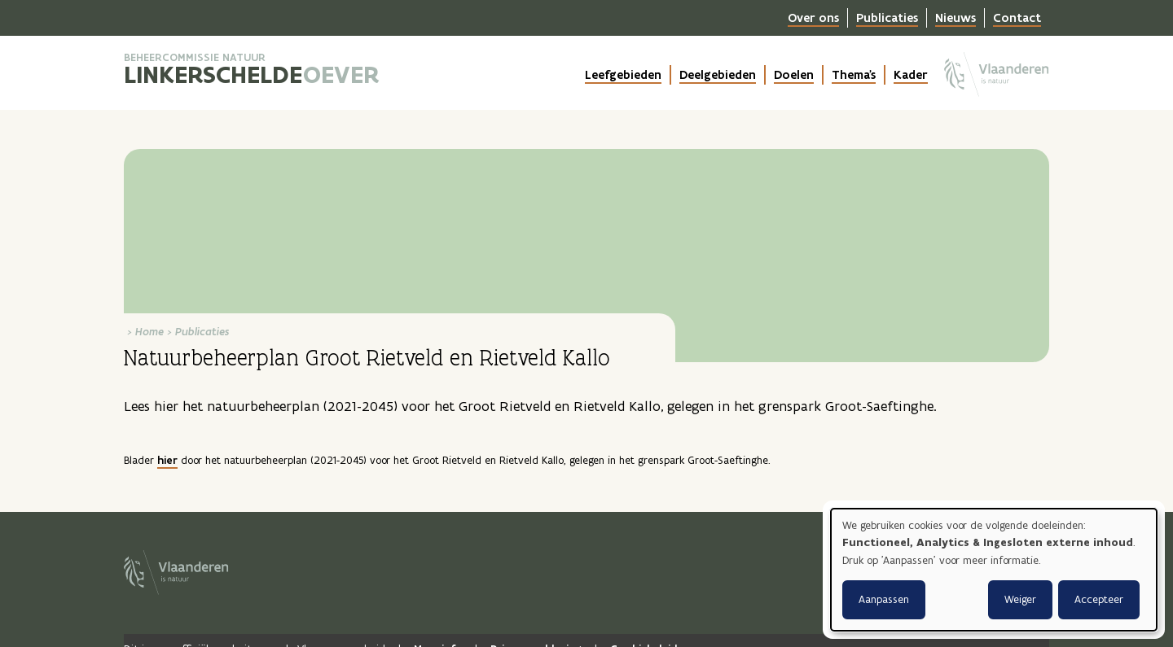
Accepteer (1098, 599)
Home (149, 332)
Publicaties (887, 18)
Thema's (854, 75)
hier (167, 460)
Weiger (1020, 599)
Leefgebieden (623, 75)
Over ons (813, 18)
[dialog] (994, 570)
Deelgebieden (717, 75)
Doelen (794, 75)
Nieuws (955, 18)
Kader (911, 75)
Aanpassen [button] (884, 599)
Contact (1017, 18)
